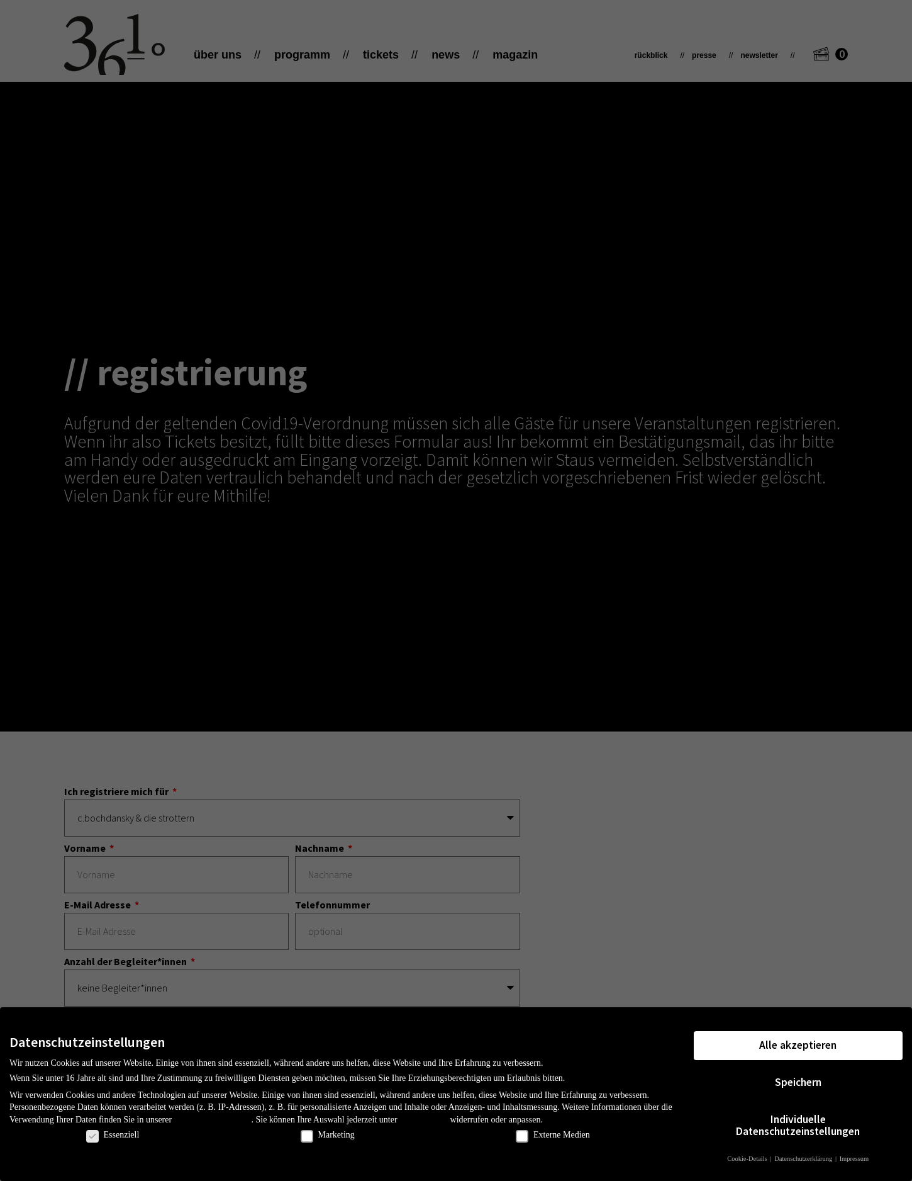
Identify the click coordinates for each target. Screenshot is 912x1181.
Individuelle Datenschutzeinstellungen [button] (798, 1125)
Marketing (328, 1135)
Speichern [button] (798, 1082)
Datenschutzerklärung (213, 1119)
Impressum (854, 1158)
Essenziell (113, 1135)
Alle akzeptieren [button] (798, 1045)
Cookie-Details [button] (748, 1158)
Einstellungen (423, 1119)
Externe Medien (553, 1135)
